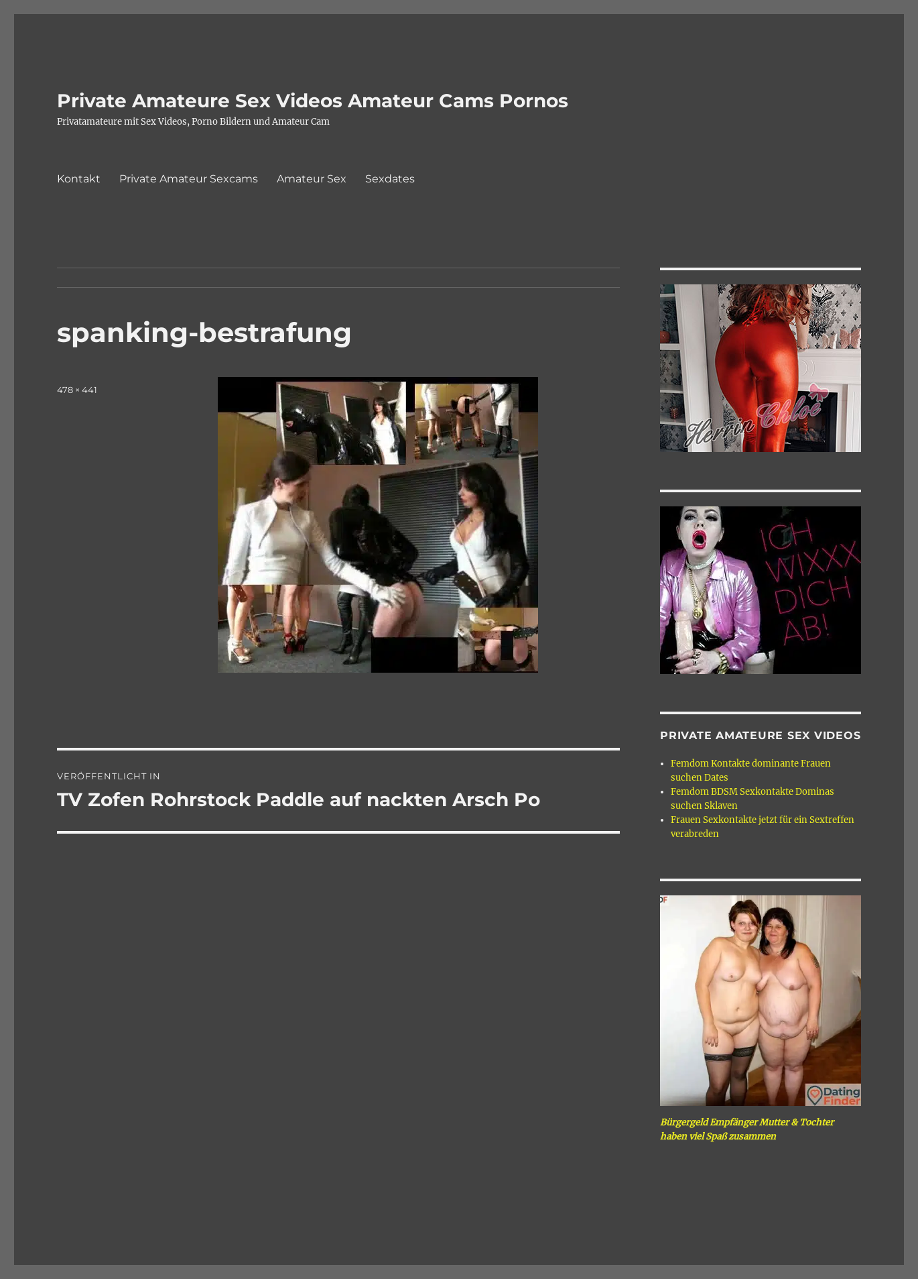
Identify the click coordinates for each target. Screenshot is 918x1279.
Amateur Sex (311, 178)
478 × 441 (77, 389)
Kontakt (79, 178)
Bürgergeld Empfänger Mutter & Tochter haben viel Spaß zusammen (747, 1129)
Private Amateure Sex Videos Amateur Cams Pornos (312, 100)
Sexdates (390, 178)
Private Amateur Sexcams (188, 178)
